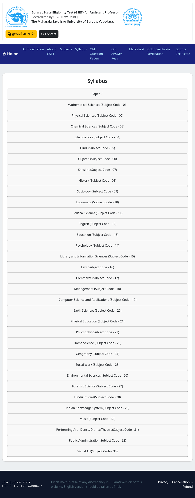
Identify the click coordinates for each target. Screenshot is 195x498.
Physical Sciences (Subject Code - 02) (97, 115)
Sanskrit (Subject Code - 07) (97, 170)
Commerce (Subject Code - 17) (97, 278)
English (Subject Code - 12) (97, 224)
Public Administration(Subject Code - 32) (97, 440)
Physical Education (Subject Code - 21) (98, 321)
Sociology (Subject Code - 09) (97, 191)
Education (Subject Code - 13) (97, 235)
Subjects (66, 49)
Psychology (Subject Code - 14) (97, 245)
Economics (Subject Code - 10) (97, 202)
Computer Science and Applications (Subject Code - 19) (98, 300)
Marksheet (136, 49)
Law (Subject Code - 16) (97, 267)
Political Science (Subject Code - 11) (97, 213)
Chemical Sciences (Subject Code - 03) (97, 126)
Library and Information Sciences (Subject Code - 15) (97, 256)
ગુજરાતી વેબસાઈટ (21, 34)
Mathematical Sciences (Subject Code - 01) (97, 105)
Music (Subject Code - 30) (97, 419)
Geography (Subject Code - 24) (97, 354)
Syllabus (81, 49)
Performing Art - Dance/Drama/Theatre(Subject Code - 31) (97, 430)
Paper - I (97, 94)
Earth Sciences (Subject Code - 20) (97, 310)
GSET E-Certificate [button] (183, 51)
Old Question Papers (96, 53)
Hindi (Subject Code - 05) (97, 148)
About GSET (51, 51)
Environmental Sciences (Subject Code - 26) (97, 375)
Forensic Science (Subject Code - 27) (97, 386)
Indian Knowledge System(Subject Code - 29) (97, 408)
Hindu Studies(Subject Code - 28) (97, 397)
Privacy (163, 482)
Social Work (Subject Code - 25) (97, 365)
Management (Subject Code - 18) (97, 289)
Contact (48, 34)
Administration (33, 49)
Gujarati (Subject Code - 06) (97, 159)
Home (10, 53)
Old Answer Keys (116, 53)
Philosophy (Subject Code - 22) (97, 332)
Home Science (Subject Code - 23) (97, 343)
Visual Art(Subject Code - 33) (97, 451)
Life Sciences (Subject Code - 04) (97, 137)
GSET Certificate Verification (158, 51)
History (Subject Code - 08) (97, 180)
